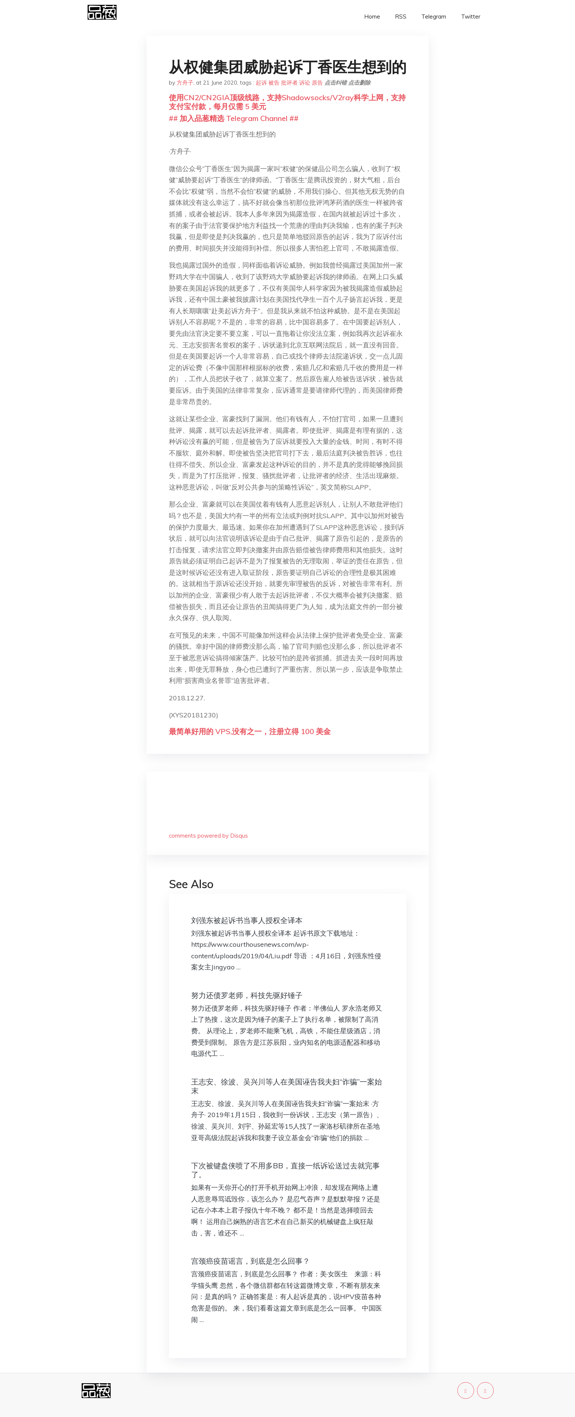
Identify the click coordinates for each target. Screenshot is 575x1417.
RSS (400, 16)
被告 (274, 82)
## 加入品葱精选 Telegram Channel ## (233, 118)
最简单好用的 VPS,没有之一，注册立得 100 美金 (250, 731)
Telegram (433, 16)
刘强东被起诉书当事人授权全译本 (247, 920)
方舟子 (185, 82)
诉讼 (304, 82)
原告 (317, 82)
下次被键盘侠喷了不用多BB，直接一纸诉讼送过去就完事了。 (285, 1170)
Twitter (470, 16)
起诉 (261, 82)
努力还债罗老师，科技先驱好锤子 (247, 995)
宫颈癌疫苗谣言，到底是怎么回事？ (250, 1261)
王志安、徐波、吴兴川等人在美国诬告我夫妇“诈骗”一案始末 (286, 1086)
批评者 (289, 82)
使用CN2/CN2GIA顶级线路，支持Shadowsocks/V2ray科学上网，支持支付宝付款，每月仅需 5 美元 (287, 102)
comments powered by (208, 835)
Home (372, 16)
